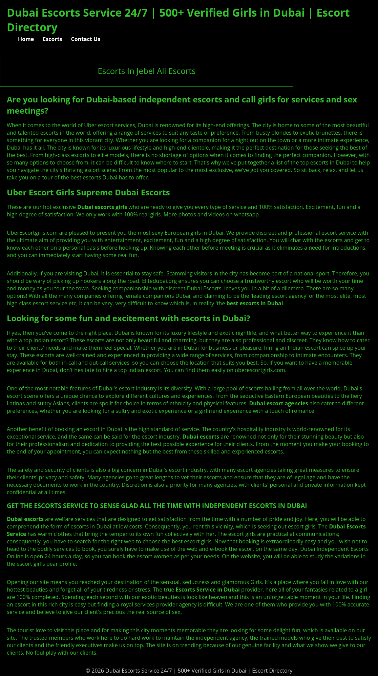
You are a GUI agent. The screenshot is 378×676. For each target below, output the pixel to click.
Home (26, 39)
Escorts (52, 39)
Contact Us (86, 39)
